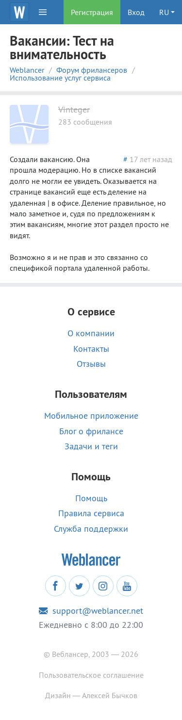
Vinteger (74, 109)
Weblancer (27, 70)
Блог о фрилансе (91, 431)
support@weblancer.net (91, 610)
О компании (91, 333)
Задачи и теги (91, 446)
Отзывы (91, 364)
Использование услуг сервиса (60, 77)
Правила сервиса (91, 513)
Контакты (91, 349)
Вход (136, 12)
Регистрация (92, 12)
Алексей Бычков (109, 695)
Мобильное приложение (91, 415)
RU (164, 12)
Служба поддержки (91, 529)
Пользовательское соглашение (91, 675)
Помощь (91, 498)
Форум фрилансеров (91, 70)
